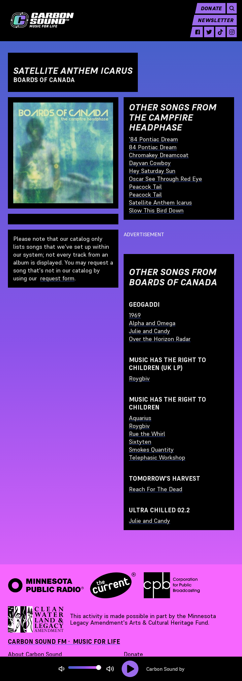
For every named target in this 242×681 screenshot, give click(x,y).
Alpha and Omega (152, 323)
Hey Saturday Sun (152, 171)
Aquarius (140, 418)
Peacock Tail (145, 186)
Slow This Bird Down (156, 210)
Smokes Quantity (151, 449)
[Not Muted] (61, 669)
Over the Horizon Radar (160, 339)
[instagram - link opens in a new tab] (229, 37)
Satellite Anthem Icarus (160, 202)
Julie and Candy (149, 331)
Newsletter (213, 25)
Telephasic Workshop (157, 457)
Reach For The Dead (155, 489)
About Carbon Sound (35, 654)
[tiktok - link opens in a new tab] (218, 37)
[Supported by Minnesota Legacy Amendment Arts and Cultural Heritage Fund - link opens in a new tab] (36, 619)
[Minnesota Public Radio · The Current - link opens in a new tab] (72, 585)
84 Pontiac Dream (153, 147)
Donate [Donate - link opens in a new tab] (133, 654)
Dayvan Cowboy (150, 163)
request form (57, 278)
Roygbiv (139, 378)
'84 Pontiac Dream (153, 139)
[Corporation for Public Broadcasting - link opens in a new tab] (172, 585)
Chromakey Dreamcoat (159, 155)
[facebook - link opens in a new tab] (195, 37)
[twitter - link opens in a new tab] (206, 37)
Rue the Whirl (147, 434)
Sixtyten (140, 441)
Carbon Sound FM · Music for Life (64, 641)
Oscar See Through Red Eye (165, 179)
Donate (209, 13)
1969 (135, 315)
